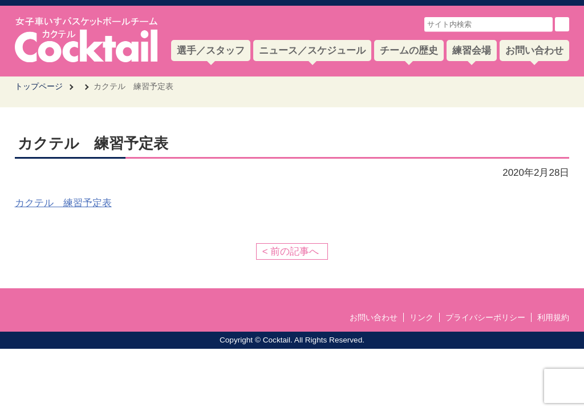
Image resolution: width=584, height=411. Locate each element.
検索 (562, 24)
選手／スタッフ (211, 50)
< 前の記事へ (290, 251)
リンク (421, 317)
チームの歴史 (409, 50)
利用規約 (553, 317)
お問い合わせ (534, 50)
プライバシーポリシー (485, 317)
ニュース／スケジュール (312, 50)
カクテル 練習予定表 (63, 203)
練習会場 (471, 50)
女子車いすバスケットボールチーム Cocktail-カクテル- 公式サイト (86, 39)
